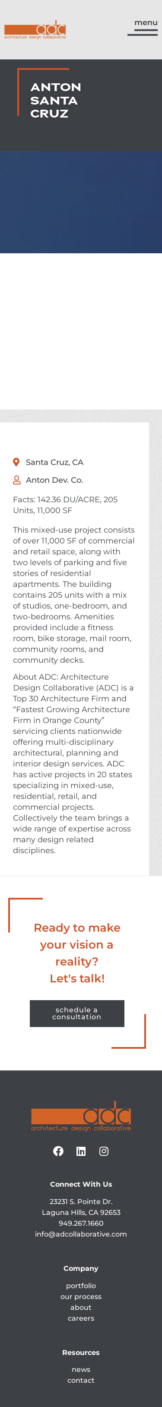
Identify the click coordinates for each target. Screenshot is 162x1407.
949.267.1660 (81, 1128)
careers (81, 1223)
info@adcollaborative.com (81, 1139)
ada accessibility (81, 1337)
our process (81, 1201)
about (81, 1212)
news (81, 1274)
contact (81, 1285)
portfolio (81, 1190)
